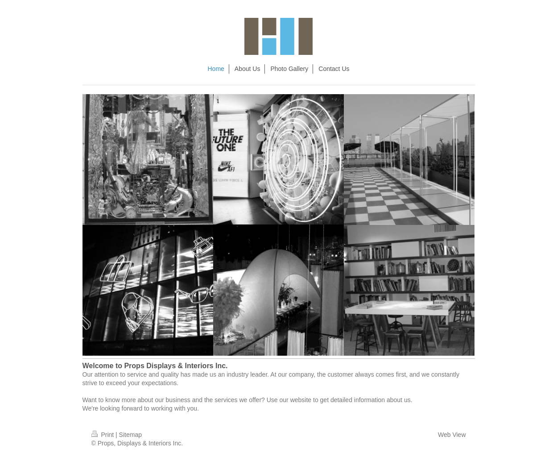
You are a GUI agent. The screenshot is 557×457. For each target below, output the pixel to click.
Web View (452, 434)
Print (103, 434)
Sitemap (130, 434)
